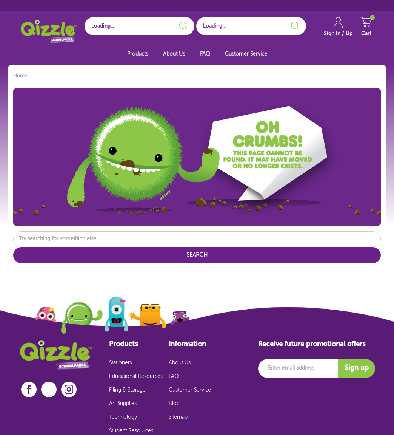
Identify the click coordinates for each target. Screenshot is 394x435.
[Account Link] (338, 30)
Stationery (120, 362)
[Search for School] (139, 26)
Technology (123, 417)
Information (187, 344)
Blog (174, 403)
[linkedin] (49, 389)
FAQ (205, 54)
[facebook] (29, 389)
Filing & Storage (127, 390)
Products (137, 54)
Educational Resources (136, 376)
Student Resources (131, 430)
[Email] (298, 368)
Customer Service (246, 54)
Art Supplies (123, 403)
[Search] (182, 24)
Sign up (357, 368)
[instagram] (69, 389)
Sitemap (178, 417)
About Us (174, 54)
